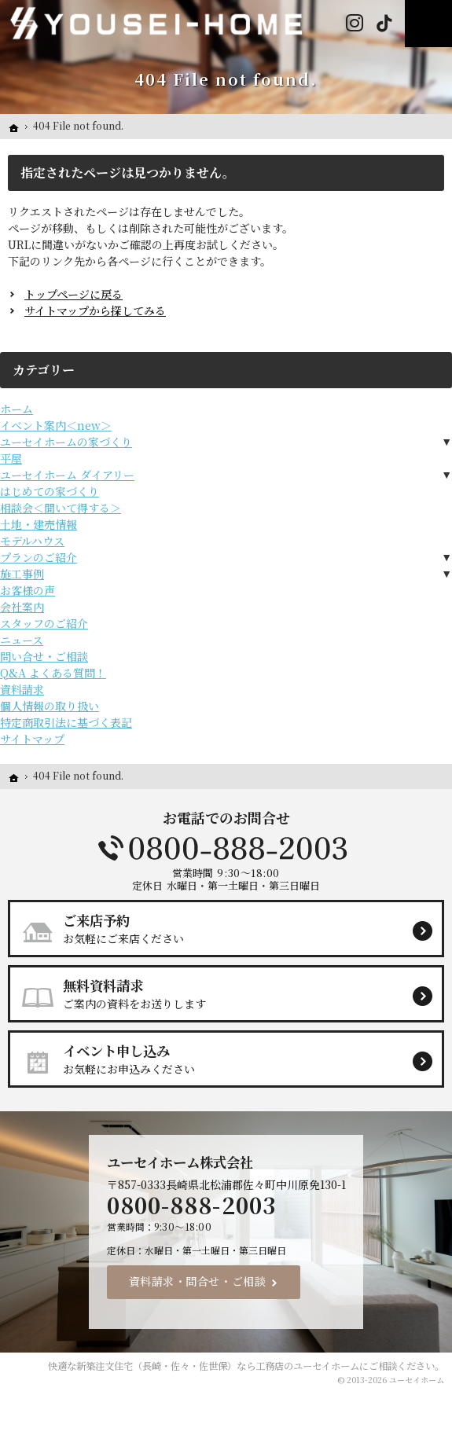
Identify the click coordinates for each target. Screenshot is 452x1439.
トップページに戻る (73, 294)
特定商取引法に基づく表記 (66, 722)
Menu (428, 23)
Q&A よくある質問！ (53, 673)
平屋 (11, 458)
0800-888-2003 (226, 848)
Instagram (354, 23)
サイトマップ (32, 739)
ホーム (16, 409)
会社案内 (22, 607)
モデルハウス (32, 541)
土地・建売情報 (38, 524)
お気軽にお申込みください (232, 1059)
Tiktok (384, 23)
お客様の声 (27, 590)
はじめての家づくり (49, 491)
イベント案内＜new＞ (56, 425)
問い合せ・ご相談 (44, 656)
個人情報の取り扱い (49, 706)
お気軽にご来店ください (232, 928)
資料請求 (22, 689)
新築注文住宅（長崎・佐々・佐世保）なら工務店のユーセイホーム (217, 1366)
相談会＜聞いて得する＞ (60, 508)
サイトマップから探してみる (95, 310)
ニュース (21, 640)
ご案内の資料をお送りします (232, 993)
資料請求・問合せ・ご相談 (197, 1281)
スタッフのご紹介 (44, 623)
